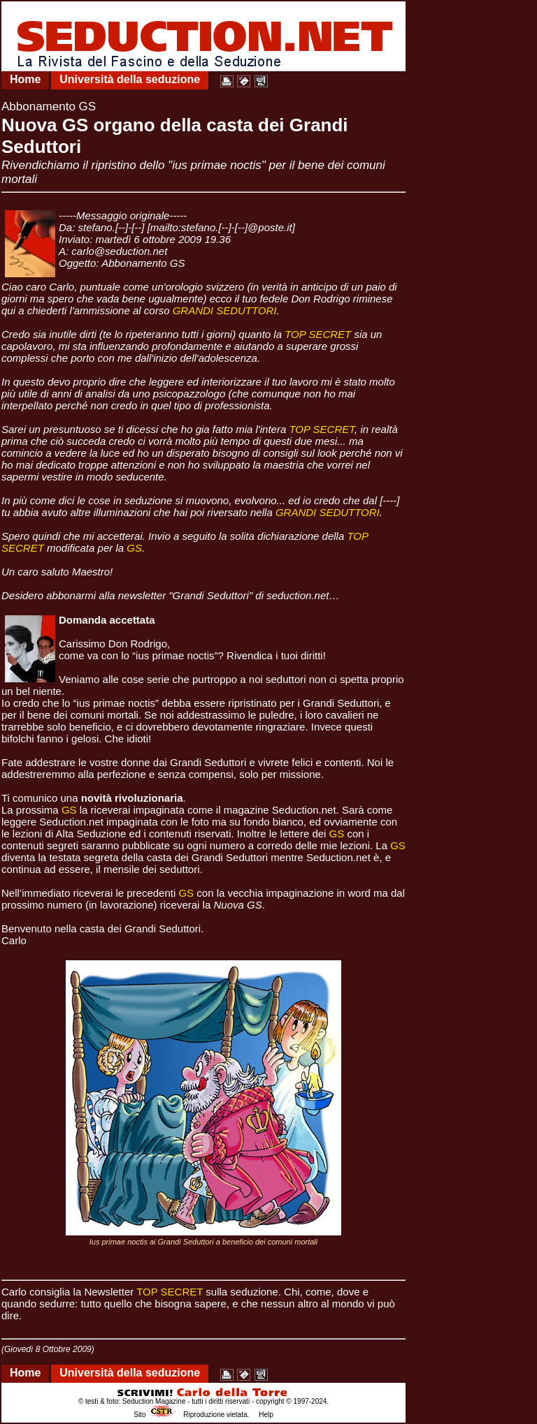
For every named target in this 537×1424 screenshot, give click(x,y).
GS (134, 548)
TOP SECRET (318, 334)
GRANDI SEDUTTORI (225, 310)
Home (25, 79)
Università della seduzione (129, 79)
